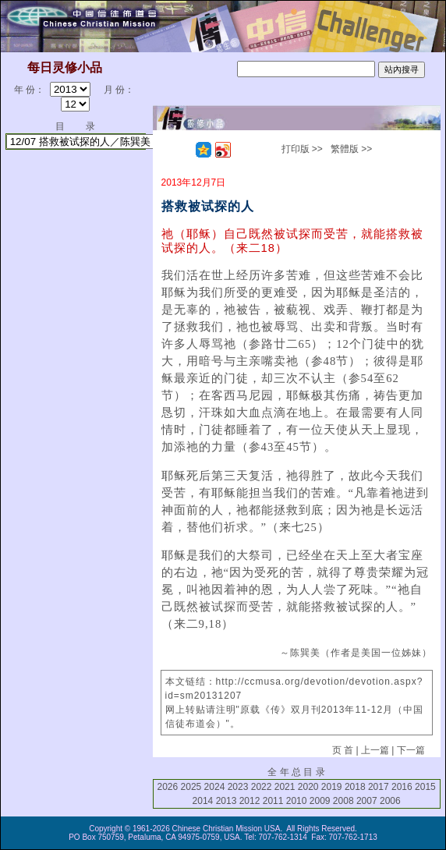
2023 (238, 786)
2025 (191, 786)
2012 (249, 800)
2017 (378, 786)
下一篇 (411, 750)
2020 (308, 786)
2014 (203, 800)
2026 (168, 786)
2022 (261, 786)
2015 (425, 786)
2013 (226, 800)
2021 (285, 786)
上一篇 (375, 750)
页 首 (342, 750)
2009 (320, 800)
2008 (343, 800)
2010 (296, 800)
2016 (401, 786)
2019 (331, 786)
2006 (390, 800)
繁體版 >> (351, 148)
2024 (214, 786)
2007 (366, 800)
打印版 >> (302, 148)
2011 (273, 800)
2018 (355, 786)
